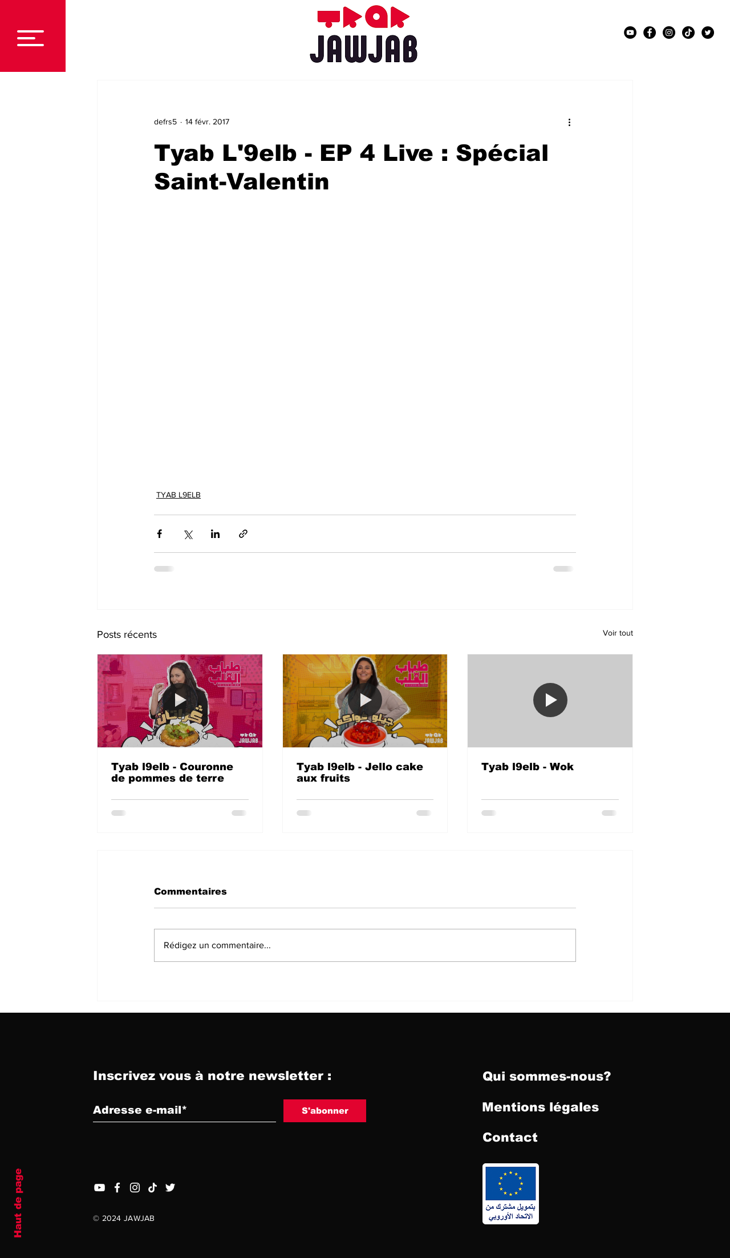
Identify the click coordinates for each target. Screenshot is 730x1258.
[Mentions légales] (540, 1108)
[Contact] (510, 1138)
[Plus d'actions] (569, 121)
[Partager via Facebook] (159, 533)
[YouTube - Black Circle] (630, 32)
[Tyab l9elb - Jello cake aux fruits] (365, 700)
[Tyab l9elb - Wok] (550, 700)
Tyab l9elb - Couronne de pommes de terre (172, 772)
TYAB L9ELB (178, 494)
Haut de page (18, 1203)
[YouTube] (99, 1187)
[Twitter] (170, 1187)
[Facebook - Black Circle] (649, 32)
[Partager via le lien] (243, 533)
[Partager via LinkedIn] (215, 533)
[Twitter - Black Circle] (707, 32)
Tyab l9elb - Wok (527, 766)
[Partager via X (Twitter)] (187, 533)
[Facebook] (117, 1187)
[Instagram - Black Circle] (669, 32)
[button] (30, 38)
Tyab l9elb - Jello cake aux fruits (360, 772)
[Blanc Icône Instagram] (134, 1187)
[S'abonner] (324, 1110)
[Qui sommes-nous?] (546, 1077)
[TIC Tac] (688, 32)
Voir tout (618, 632)
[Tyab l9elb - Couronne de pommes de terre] (180, 700)
